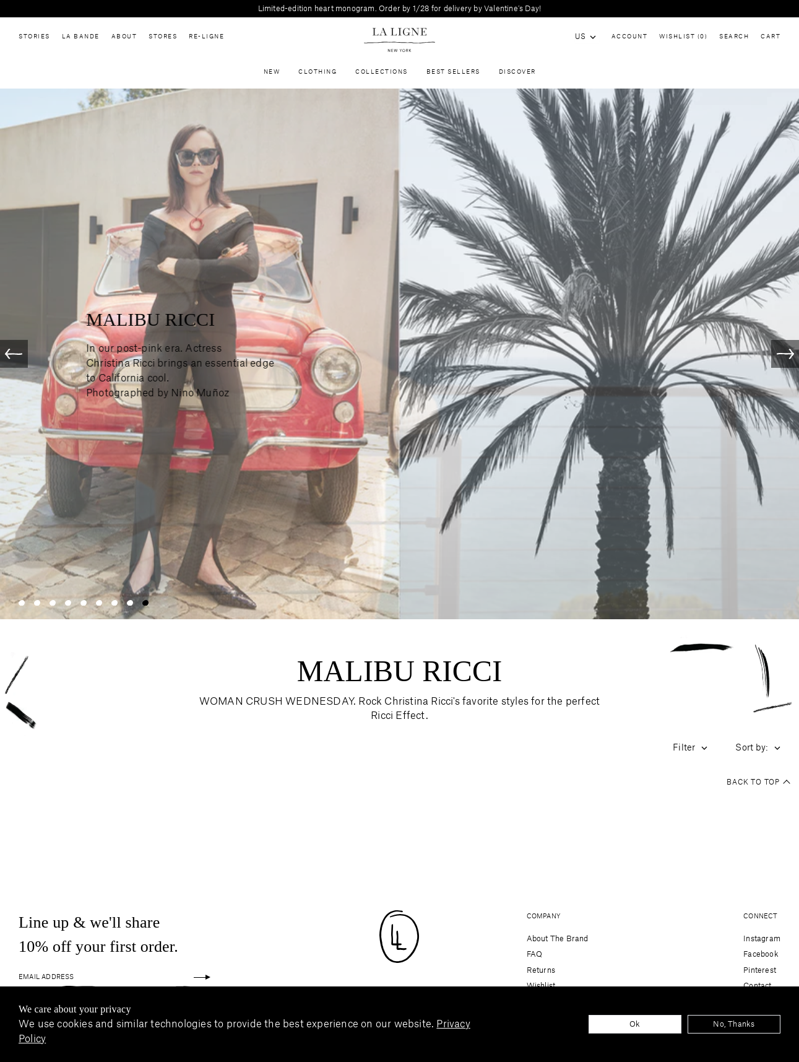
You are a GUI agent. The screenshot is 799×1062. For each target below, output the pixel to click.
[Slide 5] (83, 608)
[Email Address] (105, 977)
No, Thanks (733, 1024)
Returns (541, 970)
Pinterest (759, 970)
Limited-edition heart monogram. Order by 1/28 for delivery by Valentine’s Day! (400, 8)
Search (734, 37)
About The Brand (558, 938)
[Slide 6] (99, 608)
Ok (634, 1024)
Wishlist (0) (683, 37)
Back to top (758, 789)
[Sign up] (202, 977)
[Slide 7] (114, 608)
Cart (770, 37)
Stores (163, 39)
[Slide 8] (130, 608)
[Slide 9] (145, 608)
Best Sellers (453, 75)
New (272, 75)
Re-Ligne (206, 39)
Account (629, 37)
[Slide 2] (37, 608)
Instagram (761, 938)
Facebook (761, 954)
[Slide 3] (53, 608)
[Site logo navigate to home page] (399, 40)
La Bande (81, 39)
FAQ (535, 954)
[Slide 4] (68, 608)
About (124, 39)
